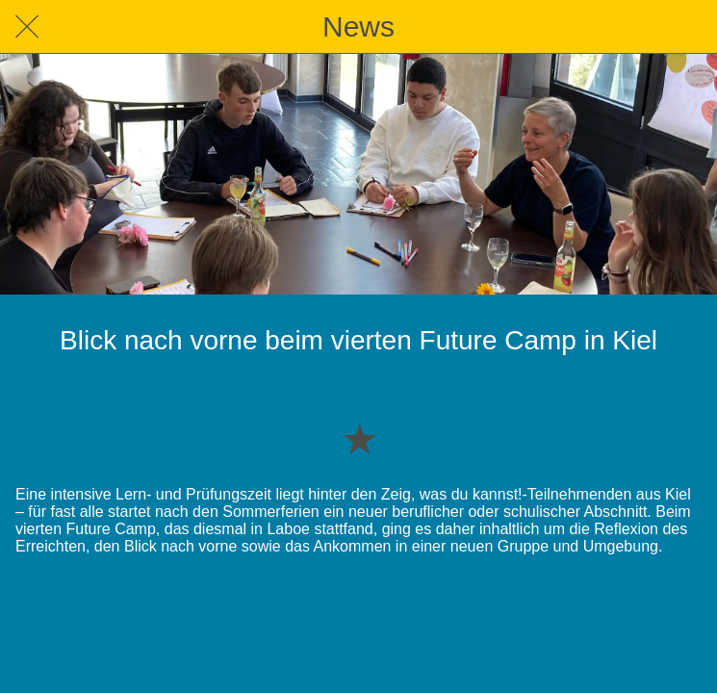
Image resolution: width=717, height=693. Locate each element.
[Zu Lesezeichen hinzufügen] (359, 438)
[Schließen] (26, 26)
